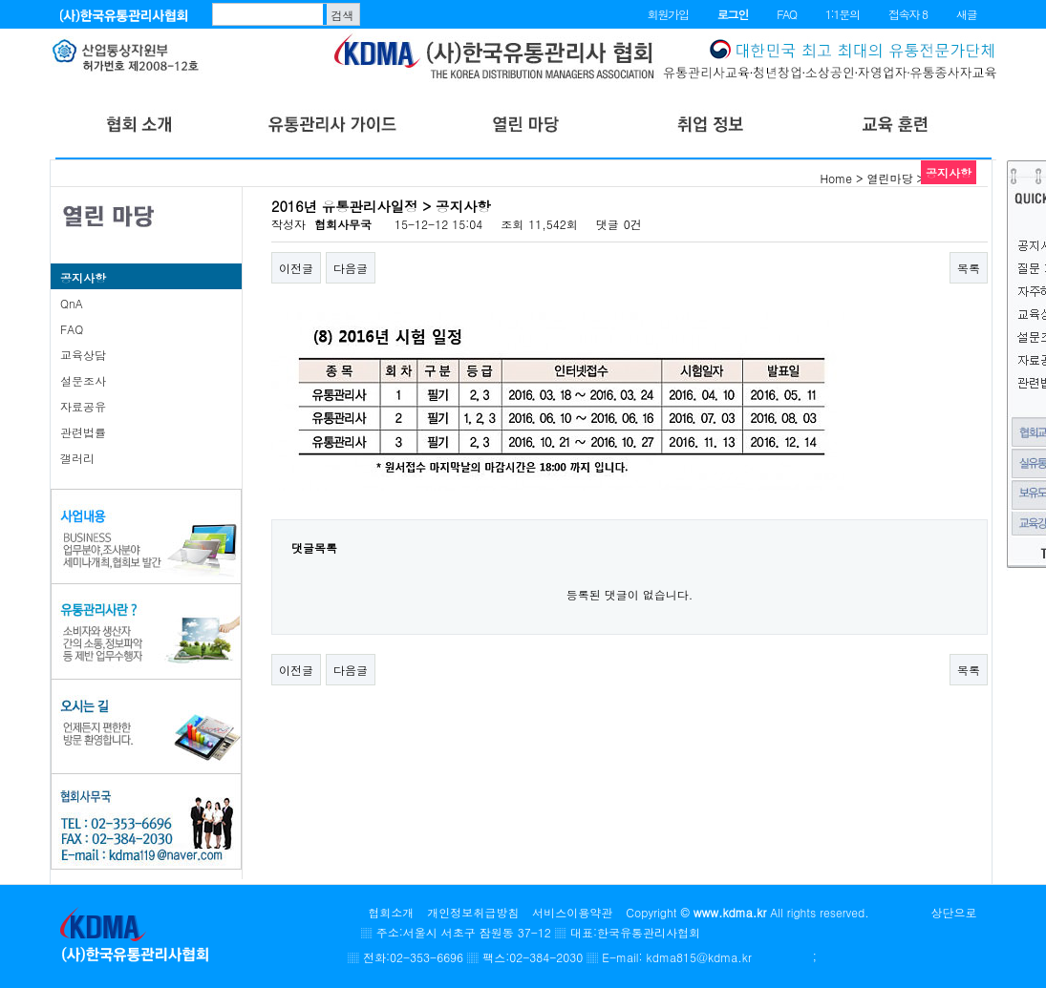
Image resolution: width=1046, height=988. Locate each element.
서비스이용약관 (572, 912)
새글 (966, 14)
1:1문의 (842, 14)
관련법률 (83, 432)
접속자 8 (908, 14)
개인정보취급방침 (473, 912)
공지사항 (83, 277)
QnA (71, 303)
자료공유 (83, 406)
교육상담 (83, 355)
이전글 (296, 268)
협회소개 (391, 912)
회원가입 (668, 14)
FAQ (787, 14)
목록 (968, 268)
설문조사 (83, 380)
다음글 (350, 268)
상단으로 (954, 912)
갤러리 (77, 458)
